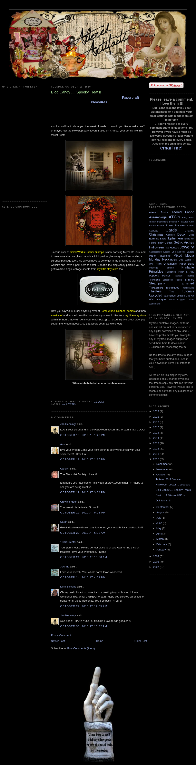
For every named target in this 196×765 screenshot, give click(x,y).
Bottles (160, 225)
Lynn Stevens (68, 586)
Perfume (170, 268)
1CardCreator (68, 542)
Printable (187, 267)
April (159, 533)
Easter (163, 238)
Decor (181, 234)
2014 (156, 437)
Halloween (69, 404)
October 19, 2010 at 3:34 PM (83, 492)
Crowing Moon (68, 501)
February (162, 544)
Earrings (154, 238)
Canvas (153, 230)
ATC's (174, 217)
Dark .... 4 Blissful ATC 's (170, 495)
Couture (170, 234)
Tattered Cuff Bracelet (168, 479)
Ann (62, 444)
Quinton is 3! (163, 500)
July (159, 517)
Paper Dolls (186, 263)
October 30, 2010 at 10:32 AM (83, 626)
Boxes (169, 225)
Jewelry (186, 247)
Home (99, 641)
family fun (189, 238)
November (162, 469)
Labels (190, 251)
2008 (156, 561)
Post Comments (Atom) (81, 648)
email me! (56, 315)
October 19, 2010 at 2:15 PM (83, 459)
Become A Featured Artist (181, 222)
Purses (166, 275)
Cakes (190, 225)
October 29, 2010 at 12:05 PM (83, 606)
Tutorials (188, 291)
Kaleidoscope (155, 252)
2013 (156, 443)
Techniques (172, 287)
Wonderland (154, 304)
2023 (156, 411)
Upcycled (155, 295)
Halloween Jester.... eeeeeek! (173, 484)
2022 (156, 416)
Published (171, 271)
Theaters (155, 291)
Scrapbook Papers (172, 280)
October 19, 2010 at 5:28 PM (83, 512)
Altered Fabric (183, 212)
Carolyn (64, 468)
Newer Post (58, 641)
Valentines (169, 295)
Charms (189, 230)
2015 (156, 432)
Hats (167, 248)
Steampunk (157, 283)
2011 (156, 453)
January (161, 549)
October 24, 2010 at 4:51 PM (83, 577)
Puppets (154, 275)
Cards (171, 230)
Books (152, 225)
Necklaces (169, 259)
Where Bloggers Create (181, 300)
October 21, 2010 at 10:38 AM (83, 557)
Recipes (178, 275)
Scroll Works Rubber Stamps (87, 252)
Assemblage (158, 217)
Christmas (156, 234)
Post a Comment (61, 635)
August (160, 512)
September (163, 507)
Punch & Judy (186, 272)
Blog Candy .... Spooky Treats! (174, 489)
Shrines (189, 279)
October (161, 474)
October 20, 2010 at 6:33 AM (82, 532)
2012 (156, 448)
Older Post (141, 641)
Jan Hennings (68, 424)
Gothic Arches (184, 242)
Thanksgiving (188, 288)
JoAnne (64, 566)
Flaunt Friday (156, 242)
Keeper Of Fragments (174, 252)
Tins (171, 291)
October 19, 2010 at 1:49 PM (83, 435)
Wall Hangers (157, 299)
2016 (156, 427)
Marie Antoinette (159, 255)
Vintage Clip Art (185, 295)
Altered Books (158, 212)
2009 (156, 556)
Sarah (63, 521)
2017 (156, 422)
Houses (174, 247)
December (162, 463)
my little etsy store (107, 269)
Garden (169, 242)
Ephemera (175, 238)
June (159, 523)
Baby (184, 218)
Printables (156, 271)
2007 (156, 566)
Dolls (191, 234)
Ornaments (170, 263)
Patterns (153, 267)
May (159, 528)
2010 (156, 459)
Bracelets (180, 225)
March (160, 538)
